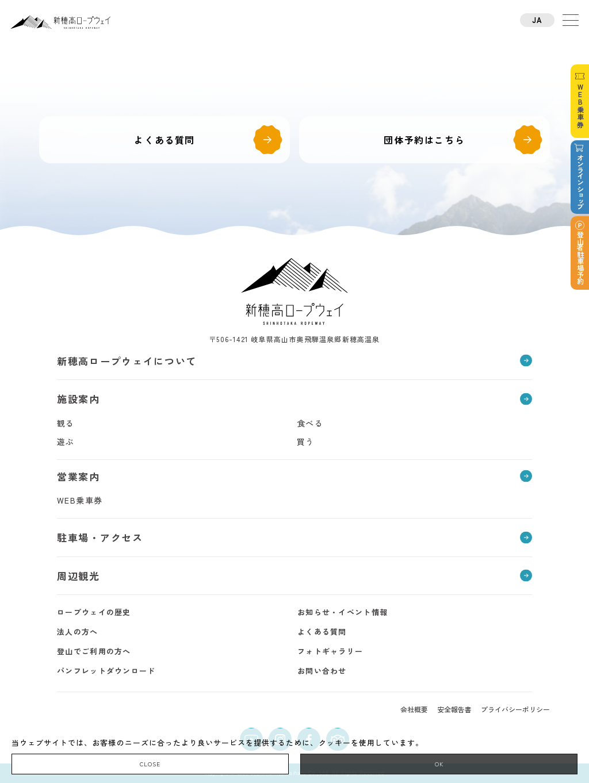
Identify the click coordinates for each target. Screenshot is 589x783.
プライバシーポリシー (515, 709)
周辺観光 (78, 576)
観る (66, 423)
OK (439, 763)
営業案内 (78, 476)
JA (537, 19)
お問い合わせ (322, 670)
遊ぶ (66, 441)
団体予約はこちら (424, 140)
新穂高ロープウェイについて (127, 361)
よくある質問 (164, 140)
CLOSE (150, 763)
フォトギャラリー (330, 651)
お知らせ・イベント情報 (342, 612)
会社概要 (414, 709)
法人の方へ (77, 631)
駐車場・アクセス (100, 537)
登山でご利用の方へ (94, 651)
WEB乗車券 (79, 500)
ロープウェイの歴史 (94, 612)
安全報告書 (454, 709)
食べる (310, 423)
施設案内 (78, 399)
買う (306, 441)
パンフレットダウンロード (106, 670)
